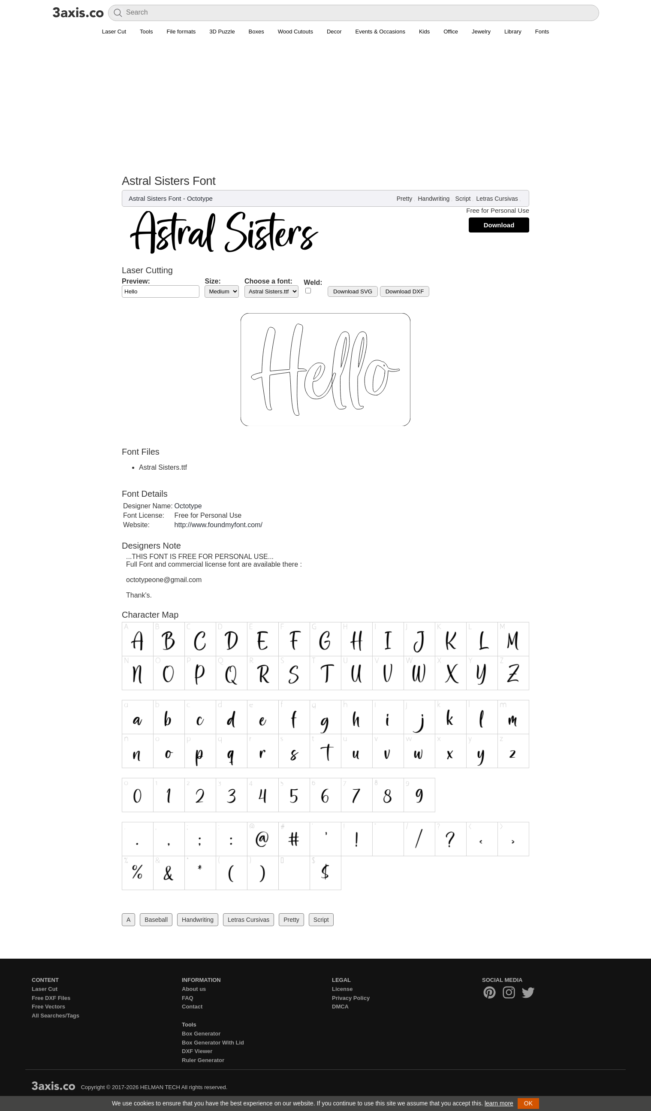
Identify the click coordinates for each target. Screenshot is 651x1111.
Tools (146, 31)
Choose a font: (268, 281)
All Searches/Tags (55, 1015)
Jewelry (481, 31)
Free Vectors (48, 1006)
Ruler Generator (203, 1060)
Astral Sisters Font (155, 198)
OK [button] (528, 1103)
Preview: (136, 281)
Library (512, 31)
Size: (212, 281)
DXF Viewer (197, 1051)
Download (499, 225)
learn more (499, 1103)
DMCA (340, 1006)
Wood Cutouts (295, 31)
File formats (181, 31)
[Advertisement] (325, 110)
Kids (424, 31)
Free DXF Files (51, 998)
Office (450, 31)
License (342, 989)
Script (463, 198)
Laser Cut (114, 31)
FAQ (187, 998)
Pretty (405, 198)
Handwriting (433, 198)
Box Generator (201, 1033)
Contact (192, 1006)
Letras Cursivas (497, 198)
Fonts (542, 31)
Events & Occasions (380, 31)
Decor (334, 31)
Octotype (200, 198)
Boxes (256, 31)
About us (194, 989)
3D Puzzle (222, 31)
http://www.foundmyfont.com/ (218, 524)
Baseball (156, 919)
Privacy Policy (351, 998)
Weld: (313, 282)
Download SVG (352, 291)
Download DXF (405, 291)
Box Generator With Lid (213, 1042)
